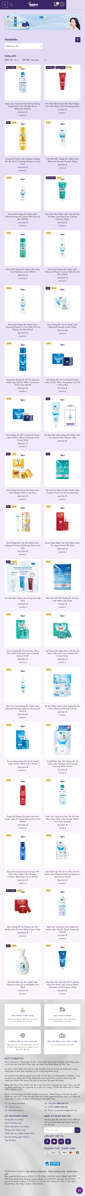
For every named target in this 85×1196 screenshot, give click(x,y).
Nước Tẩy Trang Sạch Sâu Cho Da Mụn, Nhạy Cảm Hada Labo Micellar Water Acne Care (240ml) (62, 819)
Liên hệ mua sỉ (14, 1107)
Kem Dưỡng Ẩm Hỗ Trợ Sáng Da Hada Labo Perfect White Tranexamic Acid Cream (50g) (22, 437)
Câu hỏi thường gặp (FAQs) (17, 1137)
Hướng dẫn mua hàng (14, 1120)
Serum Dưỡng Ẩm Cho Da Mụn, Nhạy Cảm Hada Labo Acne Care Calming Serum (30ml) (23, 653)
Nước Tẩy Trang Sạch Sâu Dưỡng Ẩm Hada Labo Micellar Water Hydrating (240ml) (62, 929)
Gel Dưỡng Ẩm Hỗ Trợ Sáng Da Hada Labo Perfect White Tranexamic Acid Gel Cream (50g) (62, 382)
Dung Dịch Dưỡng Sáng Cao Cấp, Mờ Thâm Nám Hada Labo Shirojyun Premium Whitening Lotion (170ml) (23, 874)
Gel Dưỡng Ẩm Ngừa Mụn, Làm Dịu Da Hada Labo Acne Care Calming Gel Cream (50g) (62, 653)
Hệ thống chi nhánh (16, 1103)
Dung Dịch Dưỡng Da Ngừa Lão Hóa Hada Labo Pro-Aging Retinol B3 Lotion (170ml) (22, 819)
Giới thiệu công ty (16, 1110)
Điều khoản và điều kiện (36, 1171)
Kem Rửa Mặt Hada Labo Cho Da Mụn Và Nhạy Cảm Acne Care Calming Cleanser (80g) (62, 216)
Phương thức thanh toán (15, 1130)
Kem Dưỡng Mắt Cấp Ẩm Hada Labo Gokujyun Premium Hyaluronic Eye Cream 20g (22, 545)
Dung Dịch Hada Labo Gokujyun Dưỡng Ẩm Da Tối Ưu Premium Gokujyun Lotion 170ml (22, 161)
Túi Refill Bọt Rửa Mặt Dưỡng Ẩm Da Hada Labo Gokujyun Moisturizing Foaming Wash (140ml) (62, 763)
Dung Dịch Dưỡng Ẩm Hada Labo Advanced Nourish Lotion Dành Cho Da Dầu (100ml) (22, 216)
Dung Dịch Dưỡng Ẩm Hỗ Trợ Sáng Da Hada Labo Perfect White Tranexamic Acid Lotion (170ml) (22, 382)
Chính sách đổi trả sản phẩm (17, 1127)
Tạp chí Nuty (10, 1140)
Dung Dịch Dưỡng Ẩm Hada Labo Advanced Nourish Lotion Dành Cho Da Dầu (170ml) (62, 271)
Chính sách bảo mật (13, 1123)
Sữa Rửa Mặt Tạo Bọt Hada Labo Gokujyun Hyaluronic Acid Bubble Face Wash (22, 984)
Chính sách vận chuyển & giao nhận (20, 1133)
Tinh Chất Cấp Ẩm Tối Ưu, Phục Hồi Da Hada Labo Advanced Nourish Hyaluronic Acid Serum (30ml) (62, 874)
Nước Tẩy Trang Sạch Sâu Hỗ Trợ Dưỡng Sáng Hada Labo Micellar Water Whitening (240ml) (22, 106)
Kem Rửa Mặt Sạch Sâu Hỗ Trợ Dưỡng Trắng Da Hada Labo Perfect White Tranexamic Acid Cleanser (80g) (62, 984)
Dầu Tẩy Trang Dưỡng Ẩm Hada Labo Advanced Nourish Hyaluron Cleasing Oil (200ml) (22, 708)
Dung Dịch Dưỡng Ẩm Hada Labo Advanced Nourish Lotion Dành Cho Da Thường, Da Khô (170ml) (22, 327)
